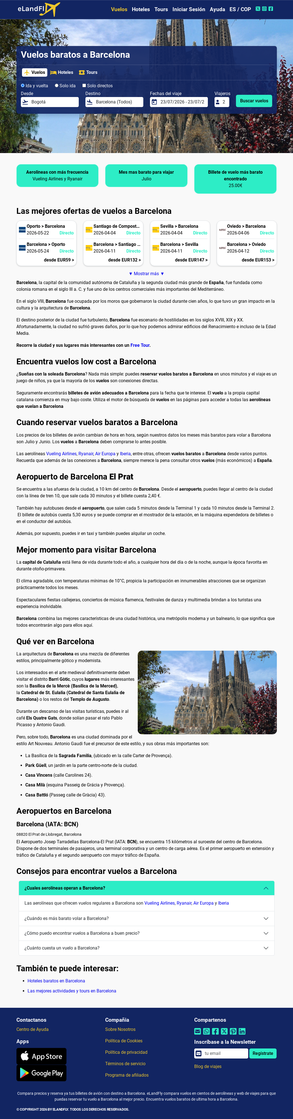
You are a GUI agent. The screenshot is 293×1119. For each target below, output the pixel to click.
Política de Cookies (123, 1040)
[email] (224, 1053)
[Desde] (53, 102)
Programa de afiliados (127, 1075)
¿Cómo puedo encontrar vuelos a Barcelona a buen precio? (82, 933)
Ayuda (217, 9)
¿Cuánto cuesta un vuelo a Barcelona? (62, 948)
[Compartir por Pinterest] (233, 1034)
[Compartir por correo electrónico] (197, 1034)
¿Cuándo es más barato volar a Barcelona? (66, 918)
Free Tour (140, 345)
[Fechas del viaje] (182, 102)
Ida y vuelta (34, 85)
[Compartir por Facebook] (215, 1034)
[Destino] (118, 102)
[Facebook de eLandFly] (271, 8)
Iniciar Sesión (189, 9)
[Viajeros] (224, 102)
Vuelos (119, 9)
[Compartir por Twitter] (224, 1034)
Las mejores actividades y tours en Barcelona (72, 991)
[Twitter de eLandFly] (258, 8)
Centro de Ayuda (32, 1029)
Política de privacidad (126, 1052)
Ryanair (85, 453)
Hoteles (141, 9)
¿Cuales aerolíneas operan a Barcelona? (64, 888)
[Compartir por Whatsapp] (206, 1034)
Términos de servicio (125, 1063)
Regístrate (263, 1053)
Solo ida (65, 85)
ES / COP (240, 9)
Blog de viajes (207, 1066)
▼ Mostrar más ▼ (147, 273)
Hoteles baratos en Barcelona (56, 981)
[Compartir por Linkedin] (242, 1034)
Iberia (125, 453)
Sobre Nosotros (120, 1029)
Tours (161, 9)
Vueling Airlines (61, 453)
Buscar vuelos (254, 100)
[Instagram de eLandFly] (265, 8)
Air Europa (105, 453)
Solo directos (97, 85)
